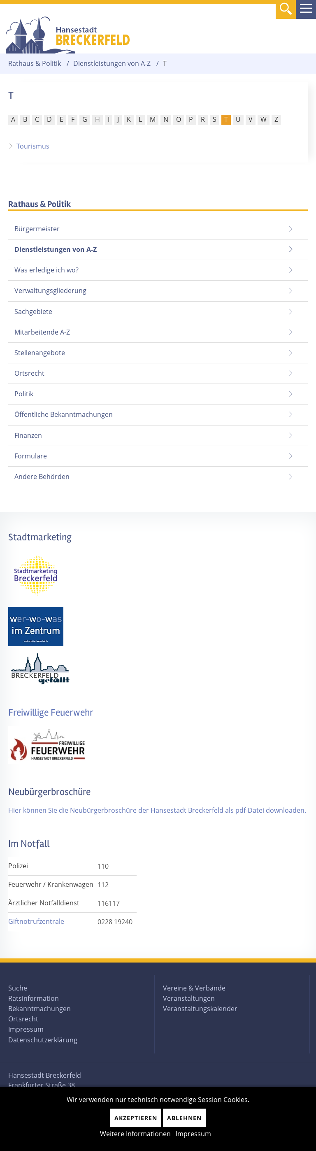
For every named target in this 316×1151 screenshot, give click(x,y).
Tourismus (32, 146)
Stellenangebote (39, 352)
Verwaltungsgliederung (50, 290)
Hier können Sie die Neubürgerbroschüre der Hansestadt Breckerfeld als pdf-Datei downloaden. (157, 810)
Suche (17, 988)
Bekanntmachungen (39, 1008)
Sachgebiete (33, 311)
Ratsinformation (33, 998)
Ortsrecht (29, 373)
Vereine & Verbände (194, 988)
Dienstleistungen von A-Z (112, 63)
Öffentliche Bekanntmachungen (63, 414)
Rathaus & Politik (34, 63)
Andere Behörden (42, 476)
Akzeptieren (135, 1118)
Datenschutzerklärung (42, 1039)
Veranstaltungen (189, 998)
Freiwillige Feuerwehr (50, 713)
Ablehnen (184, 1118)
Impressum (26, 1029)
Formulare (30, 455)
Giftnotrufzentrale (36, 921)
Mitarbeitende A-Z (42, 332)
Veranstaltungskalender (200, 1008)
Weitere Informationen (135, 1133)
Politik (23, 393)
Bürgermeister (37, 228)
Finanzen (28, 435)
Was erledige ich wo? (46, 269)
